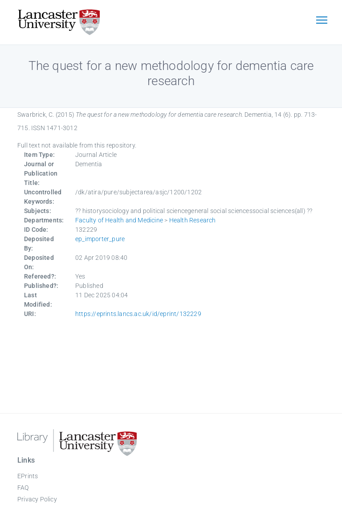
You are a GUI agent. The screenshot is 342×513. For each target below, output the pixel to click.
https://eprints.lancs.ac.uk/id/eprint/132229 (138, 313)
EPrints (27, 476)
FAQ (23, 487)
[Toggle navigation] (321, 21)
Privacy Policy (37, 499)
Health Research (192, 220)
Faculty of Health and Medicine (119, 220)
